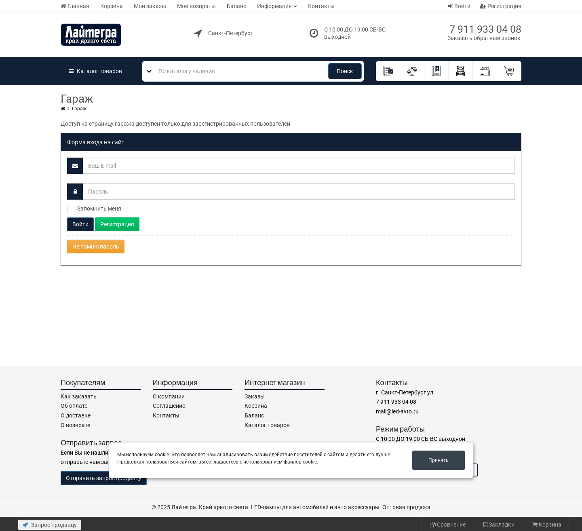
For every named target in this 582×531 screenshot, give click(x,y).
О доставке (76, 415)
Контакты (321, 6)
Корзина (111, 6)
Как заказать (79, 396)
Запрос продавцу (50, 525)
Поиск (345, 71)
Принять (438, 460)
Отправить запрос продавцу (103, 478)
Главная (75, 6)
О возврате (75, 425)
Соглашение (169, 405)
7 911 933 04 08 (485, 29)
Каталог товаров (267, 425)
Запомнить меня (99, 208)
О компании (169, 396)
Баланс (236, 6)
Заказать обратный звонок (484, 38)
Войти (459, 6)
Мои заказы (150, 6)
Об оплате (74, 405)
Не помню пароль (95, 246)
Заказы (255, 396)
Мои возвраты (196, 6)
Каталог (95, 71)
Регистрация (500, 6)
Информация (274, 6)
